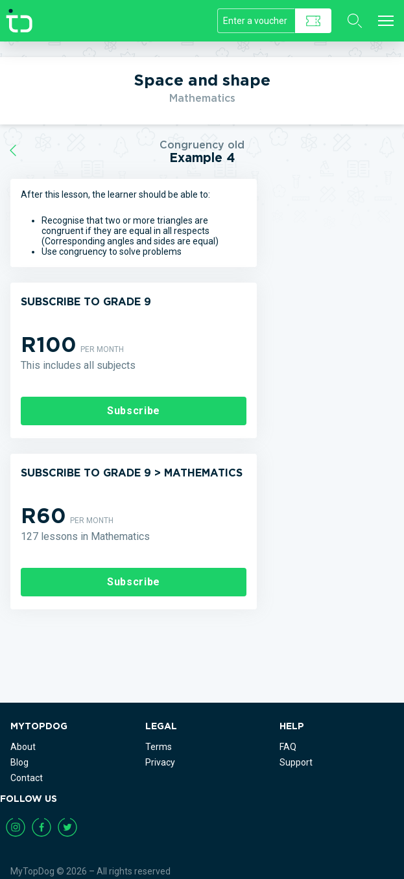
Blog (19, 762)
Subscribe (133, 410)
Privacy (160, 762)
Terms (158, 747)
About (23, 747)
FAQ (287, 747)
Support (296, 762)
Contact (26, 778)
